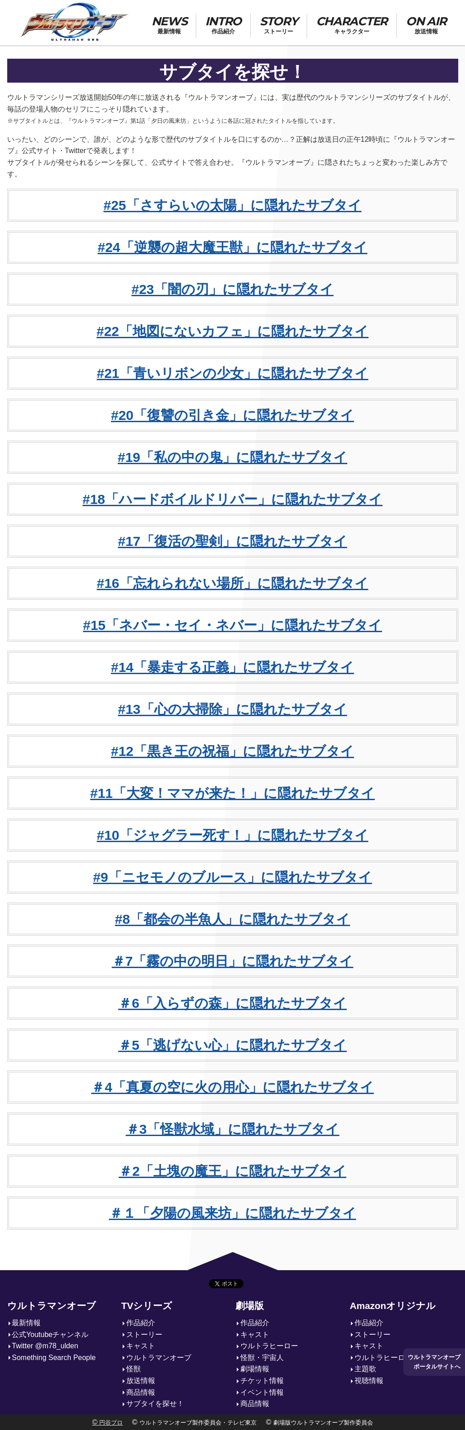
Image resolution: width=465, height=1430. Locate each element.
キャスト (140, 1346)
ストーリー (144, 1334)
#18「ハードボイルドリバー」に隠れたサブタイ (232, 499)
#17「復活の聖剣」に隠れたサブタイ (232, 541)
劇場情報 (254, 1369)
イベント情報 (262, 1392)
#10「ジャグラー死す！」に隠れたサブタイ (232, 835)
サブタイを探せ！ (155, 1403)
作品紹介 (140, 1323)
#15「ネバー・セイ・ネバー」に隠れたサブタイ (232, 625)
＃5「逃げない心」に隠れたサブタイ (232, 1045)
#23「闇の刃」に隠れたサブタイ (232, 289)
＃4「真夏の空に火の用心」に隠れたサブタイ (232, 1087)
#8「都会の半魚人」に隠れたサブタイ (232, 919)
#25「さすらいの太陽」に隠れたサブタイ (232, 205)
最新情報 (26, 1323)
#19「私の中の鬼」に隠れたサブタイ (232, 457)
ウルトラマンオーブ (51, 1305)
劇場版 (249, 1305)
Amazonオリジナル (393, 1305)
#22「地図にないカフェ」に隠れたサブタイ (232, 331)
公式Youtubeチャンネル (50, 1334)
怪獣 (133, 1369)
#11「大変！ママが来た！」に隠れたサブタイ (232, 793)
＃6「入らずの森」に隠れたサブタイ (232, 1003)
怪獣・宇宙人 (262, 1357)
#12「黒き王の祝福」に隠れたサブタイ (232, 751)
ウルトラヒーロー (269, 1346)
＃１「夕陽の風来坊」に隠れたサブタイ (232, 1213)
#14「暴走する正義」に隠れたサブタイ (232, 667)
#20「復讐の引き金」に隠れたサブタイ (232, 415)
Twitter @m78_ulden (45, 1346)
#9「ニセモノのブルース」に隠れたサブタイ (232, 877)
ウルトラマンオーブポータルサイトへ (434, 1361)
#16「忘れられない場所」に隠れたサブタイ (232, 583)
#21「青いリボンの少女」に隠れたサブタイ (232, 373)
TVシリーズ (147, 1305)
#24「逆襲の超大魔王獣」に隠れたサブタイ (232, 247)
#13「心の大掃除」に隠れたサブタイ (232, 709)
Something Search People (54, 1357)
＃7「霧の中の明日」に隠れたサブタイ (233, 961)
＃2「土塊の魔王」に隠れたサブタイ (232, 1171)
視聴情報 (369, 1380)
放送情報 (140, 1380)
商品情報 (140, 1392)
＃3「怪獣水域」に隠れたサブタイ (233, 1129)
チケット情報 (262, 1380)
